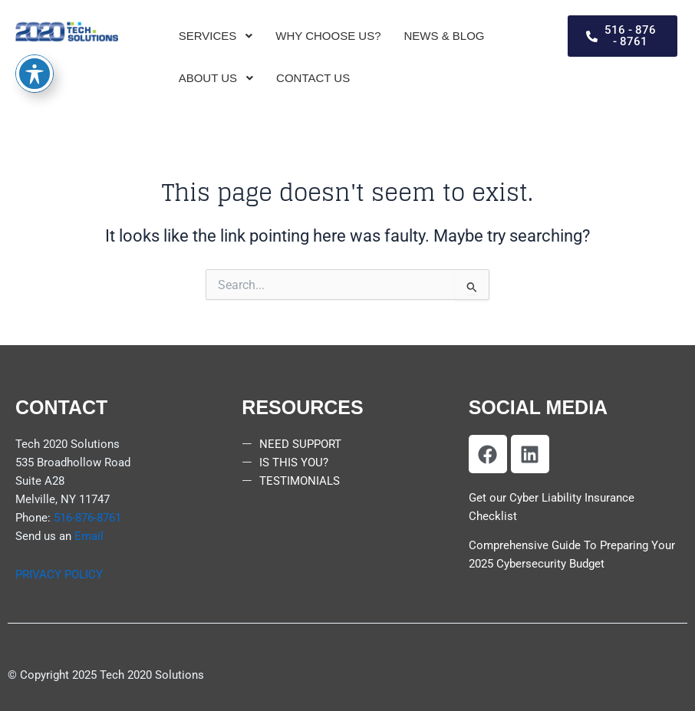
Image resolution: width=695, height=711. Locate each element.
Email (89, 536)
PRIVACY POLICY (59, 574)
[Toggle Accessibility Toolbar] (34, 35)
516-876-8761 (87, 518)
